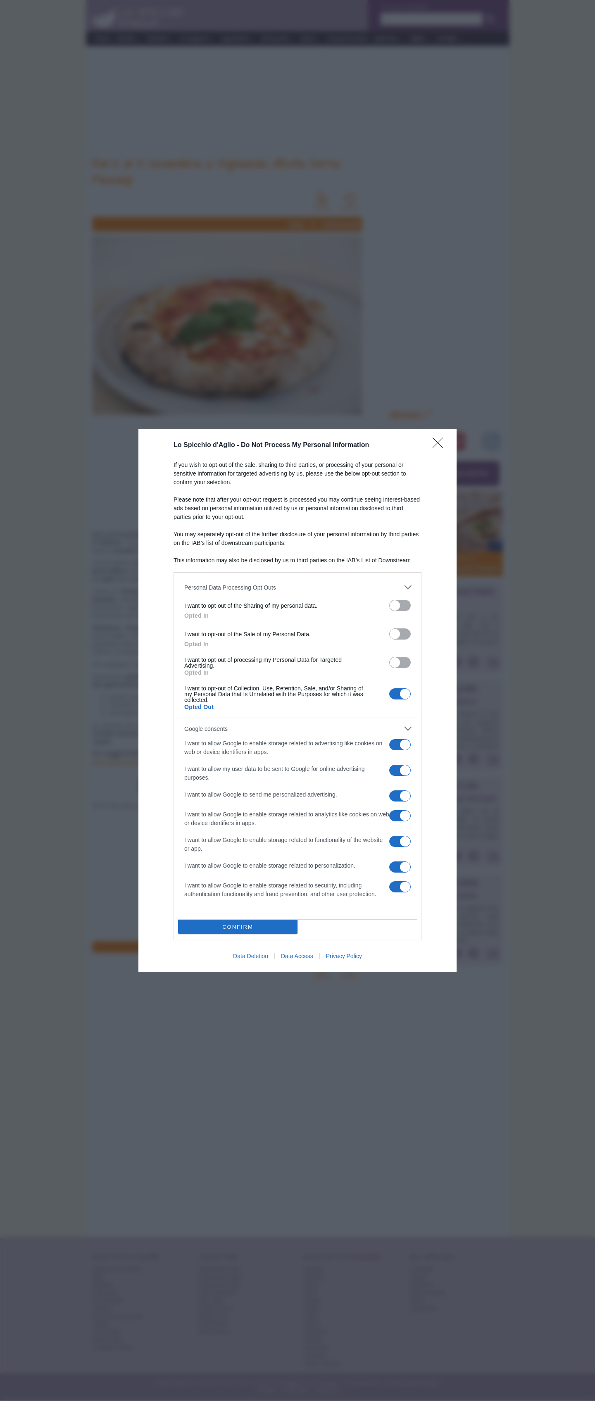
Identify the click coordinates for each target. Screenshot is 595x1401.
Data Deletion (250, 956)
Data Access (297, 956)
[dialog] (297, 700)
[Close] (440, 445)
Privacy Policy (344, 956)
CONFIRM (237, 927)
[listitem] (297, 587)
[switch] (400, 605)
